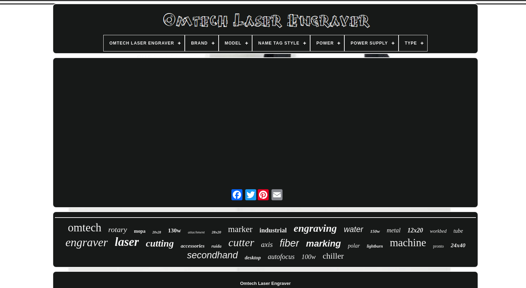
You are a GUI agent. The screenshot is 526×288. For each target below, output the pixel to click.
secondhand (212, 255)
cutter (241, 242)
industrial (273, 230)
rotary (117, 229)
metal (394, 230)
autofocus (281, 256)
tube (458, 231)
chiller (333, 255)
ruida (216, 246)
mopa (139, 231)
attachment (196, 232)
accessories (192, 246)
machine (408, 243)
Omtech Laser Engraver (265, 283)
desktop (253, 257)
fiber (289, 243)
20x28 (156, 232)
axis (267, 244)
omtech (84, 227)
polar (354, 246)
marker (240, 229)
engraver (86, 242)
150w (375, 231)
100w (309, 256)
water (353, 229)
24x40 (458, 245)
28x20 (216, 232)
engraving (315, 228)
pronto (438, 246)
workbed (438, 231)
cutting (160, 243)
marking (323, 243)
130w (174, 230)
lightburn (375, 246)
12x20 (415, 230)
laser (127, 242)
